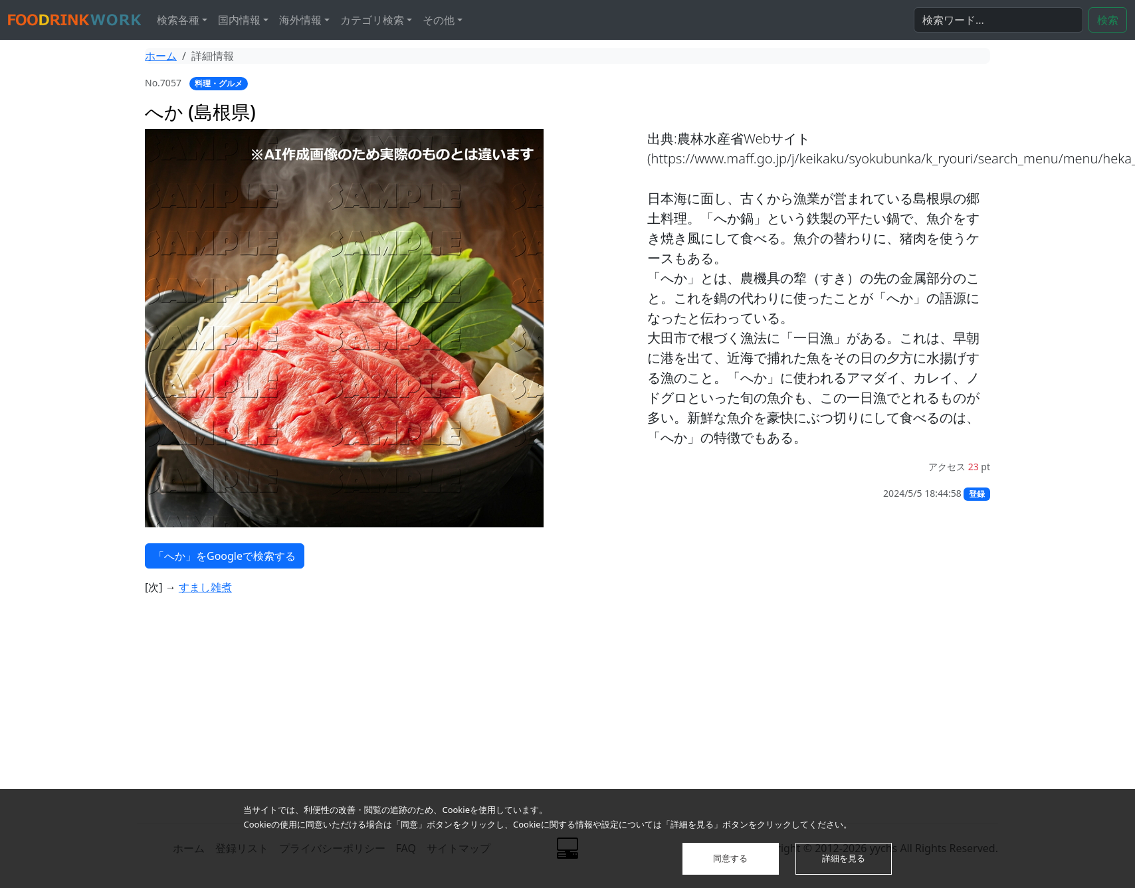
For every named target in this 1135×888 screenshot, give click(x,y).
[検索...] (998, 20)
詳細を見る (843, 858)
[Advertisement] (398, 715)
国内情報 (239, 20)
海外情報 (300, 20)
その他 (439, 20)
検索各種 (178, 20)
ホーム (161, 55)
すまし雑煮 (205, 587)
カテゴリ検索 (372, 20)
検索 (1107, 20)
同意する (730, 858)
